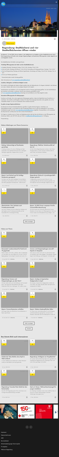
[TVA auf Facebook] (27, 427)
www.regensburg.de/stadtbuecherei (21, 80)
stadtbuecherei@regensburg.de (34, 116)
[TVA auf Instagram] (30, 427)
